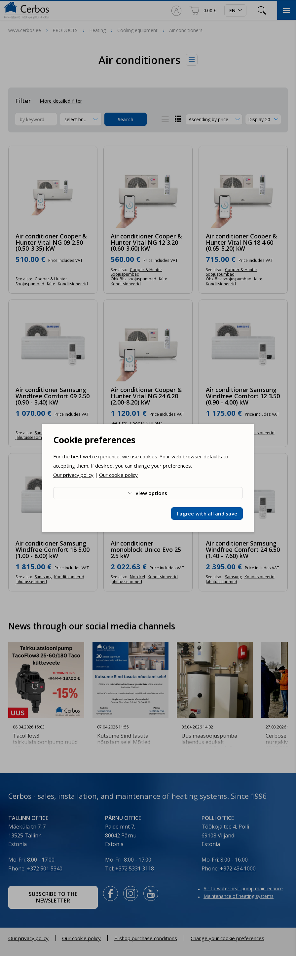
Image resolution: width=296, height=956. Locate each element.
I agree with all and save (207, 513)
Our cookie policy (118, 475)
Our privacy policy (73, 475)
